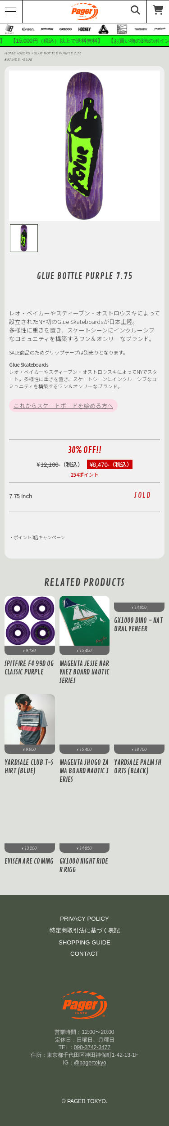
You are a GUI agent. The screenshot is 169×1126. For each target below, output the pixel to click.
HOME (10, 53)
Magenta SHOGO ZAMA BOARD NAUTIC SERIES (84, 771)
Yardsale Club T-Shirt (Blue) (29, 767)
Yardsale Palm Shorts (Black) (137, 767)
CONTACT (84, 953)
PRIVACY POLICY (84, 918)
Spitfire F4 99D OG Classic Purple (29, 668)
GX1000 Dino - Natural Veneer (138, 625)
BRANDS (12, 60)
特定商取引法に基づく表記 (85, 930)
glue (27, 60)
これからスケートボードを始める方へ (63, 405)
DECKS (25, 53)
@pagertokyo (90, 1063)
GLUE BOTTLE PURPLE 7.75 (58, 53)
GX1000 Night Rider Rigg (83, 865)
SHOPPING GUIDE (84, 942)
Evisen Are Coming (29, 861)
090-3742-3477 (92, 1047)
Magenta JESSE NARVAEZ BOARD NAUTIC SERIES (84, 672)
